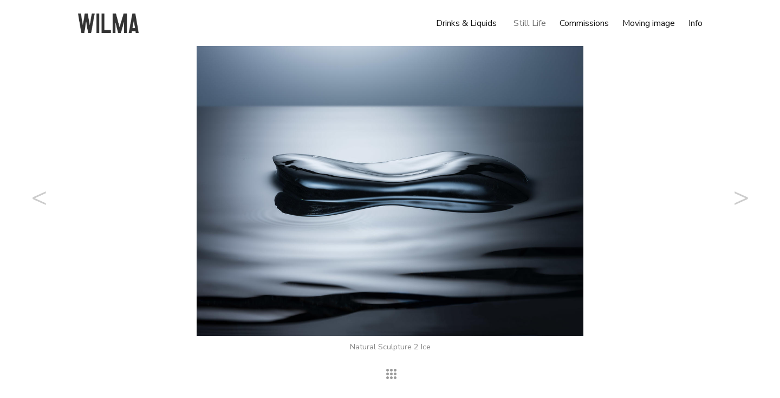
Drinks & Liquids (466, 23)
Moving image (648, 23)
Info (695, 23)
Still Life (530, 23)
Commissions (584, 23)
